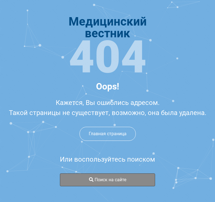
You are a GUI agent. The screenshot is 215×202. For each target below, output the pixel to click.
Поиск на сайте (107, 179)
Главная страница (108, 133)
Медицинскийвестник (108, 27)
